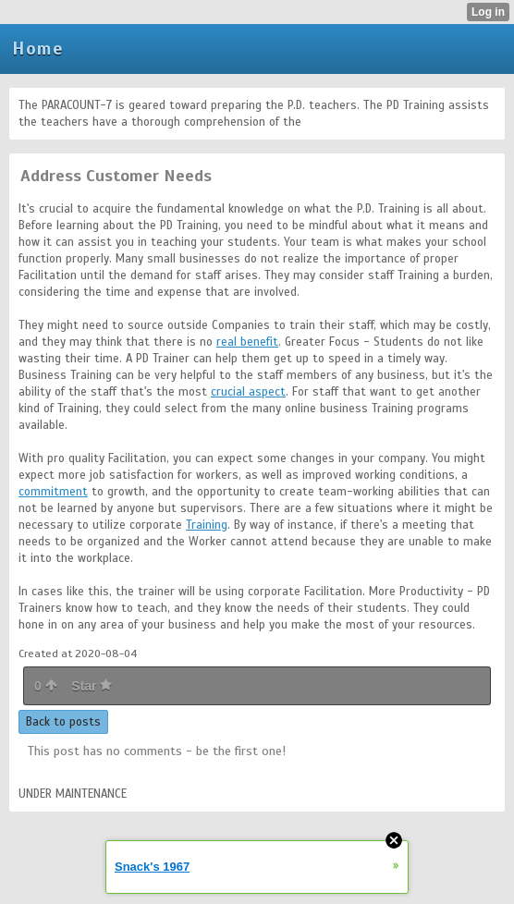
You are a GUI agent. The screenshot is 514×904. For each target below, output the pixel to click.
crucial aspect (248, 392)
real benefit (247, 342)
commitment (53, 491)
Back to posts (63, 722)
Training (206, 525)
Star (91, 685)
